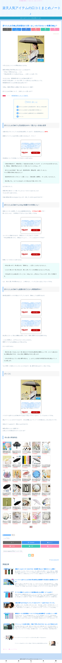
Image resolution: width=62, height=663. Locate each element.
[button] (54, 29)
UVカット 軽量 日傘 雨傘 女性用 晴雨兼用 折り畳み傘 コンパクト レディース (26, 465)
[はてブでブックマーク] (26, 29)
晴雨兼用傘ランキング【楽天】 (20, 95)
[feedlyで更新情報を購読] (29, 555)
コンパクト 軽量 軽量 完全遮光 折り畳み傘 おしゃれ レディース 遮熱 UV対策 (36, 479)
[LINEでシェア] (45, 29)
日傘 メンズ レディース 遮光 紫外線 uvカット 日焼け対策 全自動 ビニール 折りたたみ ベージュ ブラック (46, 494)
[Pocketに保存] (35, 29)
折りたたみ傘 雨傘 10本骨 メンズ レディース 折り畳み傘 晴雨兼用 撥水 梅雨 (46, 465)
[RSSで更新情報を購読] (32, 555)
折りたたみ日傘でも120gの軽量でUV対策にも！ (30, 110)
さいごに (21, 116)
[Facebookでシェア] (16, 29)
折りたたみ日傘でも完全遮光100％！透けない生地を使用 (33, 106)
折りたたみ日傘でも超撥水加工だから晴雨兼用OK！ (31, 113)
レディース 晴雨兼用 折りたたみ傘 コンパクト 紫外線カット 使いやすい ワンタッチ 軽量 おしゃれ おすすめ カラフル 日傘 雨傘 (16, 480)
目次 (29, 102)
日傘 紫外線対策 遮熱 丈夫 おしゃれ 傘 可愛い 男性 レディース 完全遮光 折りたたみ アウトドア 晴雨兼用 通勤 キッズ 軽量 (36, 452)
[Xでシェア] (7, 29)
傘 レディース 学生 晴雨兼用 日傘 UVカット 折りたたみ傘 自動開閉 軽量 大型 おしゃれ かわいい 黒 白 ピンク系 (26, 494)
